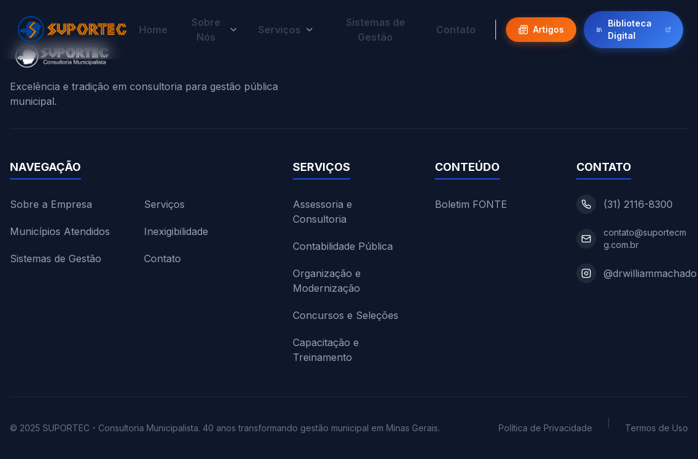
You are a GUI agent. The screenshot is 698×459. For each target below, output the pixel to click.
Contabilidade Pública (343, 246)
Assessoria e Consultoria (322, 211)
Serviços (286, 29)
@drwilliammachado (650, 273)
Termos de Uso (656, 428)
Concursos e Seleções (345, 315)
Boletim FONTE (471, 204)
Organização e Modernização (327, 280)
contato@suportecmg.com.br (644, 238)
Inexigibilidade (176, 231)
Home (153, 29)
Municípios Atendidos (60, 231)
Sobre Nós (214, 29)
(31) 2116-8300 (638, 204)
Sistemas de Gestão (375, 29)
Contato (456, 29)
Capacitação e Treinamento (326, 349)
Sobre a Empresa (51, 204)
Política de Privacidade (545, 428)
